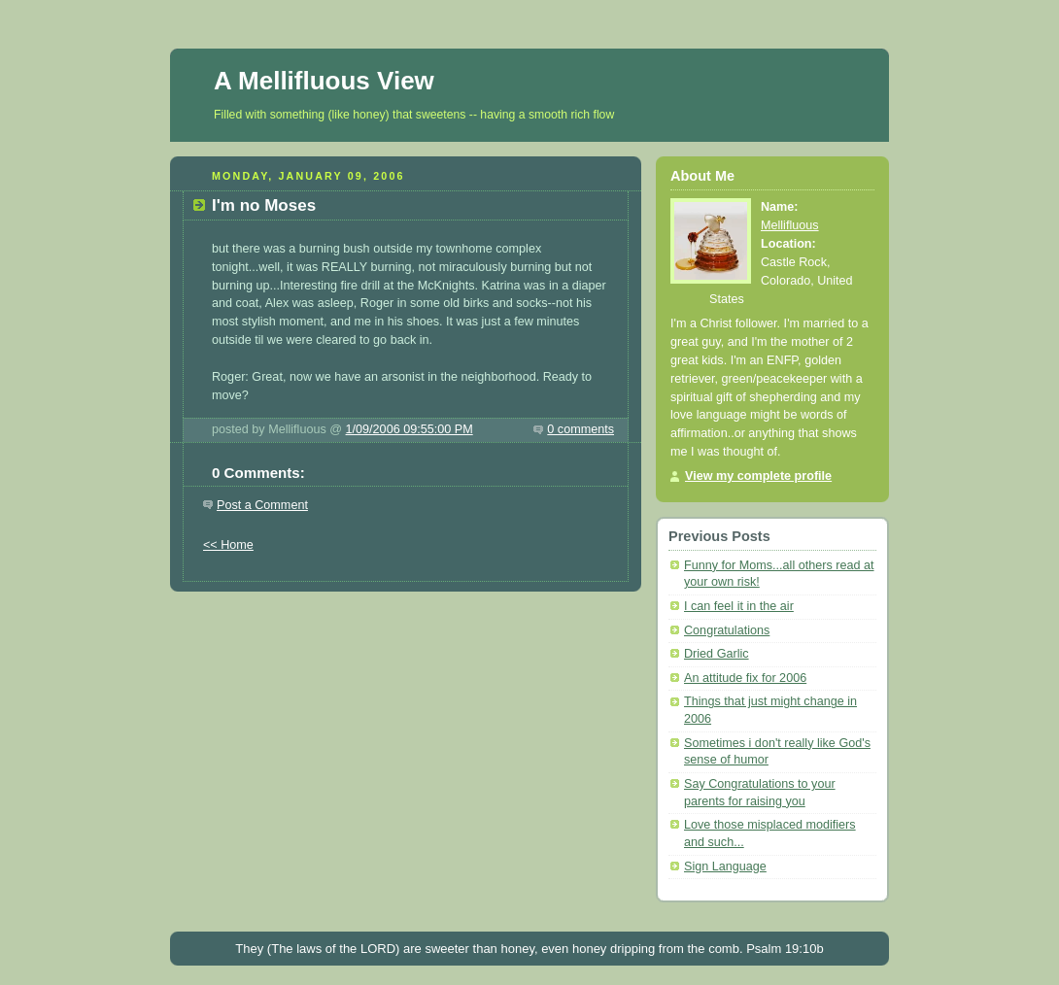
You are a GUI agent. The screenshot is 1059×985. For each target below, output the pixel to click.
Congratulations (726, 630)
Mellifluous (790, 225)
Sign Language (725, 866)
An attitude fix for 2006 (745, 678)
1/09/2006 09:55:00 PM (409, 429)
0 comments (580, 429)
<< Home (228, 545)
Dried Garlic (716, 654)
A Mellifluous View (324, 80)
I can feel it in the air (739, 606)
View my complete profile (758, 476)
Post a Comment (262, 505)
